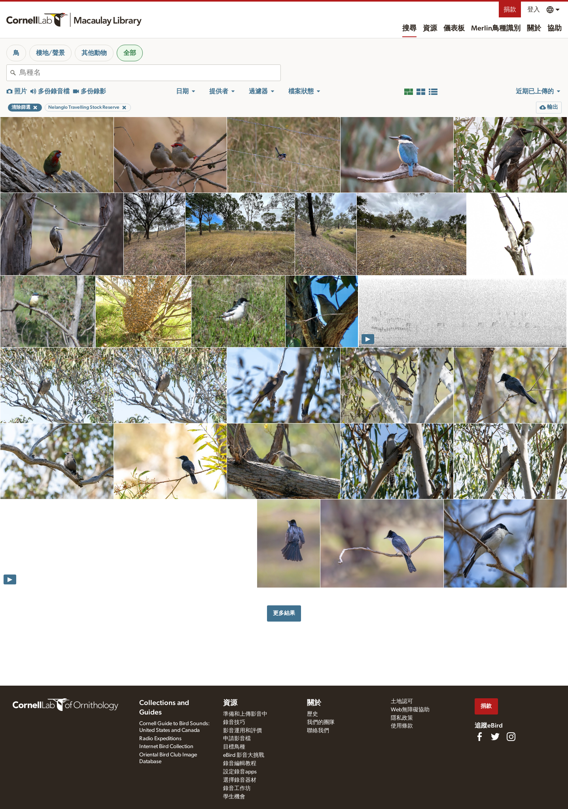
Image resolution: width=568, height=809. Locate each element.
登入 (533, 9)
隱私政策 (402, 718)
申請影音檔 (237, 738)
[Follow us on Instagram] (511, 736)
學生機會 (234, 797)
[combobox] (149, 73)
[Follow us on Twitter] (495, 736)
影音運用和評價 (242, 730)
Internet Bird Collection (166, 746)
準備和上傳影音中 (245, 714)
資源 (430, 28)
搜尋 (409, 28)
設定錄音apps (240, 772)
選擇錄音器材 (239, 780)
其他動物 (94, 53)
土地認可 (402, 701)
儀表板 (454, 28)
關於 (534, 28)
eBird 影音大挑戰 (243, 755)
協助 (554, 28)
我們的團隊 (321, 722)
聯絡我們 (318, 730)
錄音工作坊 (237, 788)
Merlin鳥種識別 (496, 28)
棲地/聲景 (50, 53)
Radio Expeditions (160, 738)
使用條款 (402, 726)
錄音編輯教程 (239, 763)
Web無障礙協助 (410, 710)
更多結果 (284, 613)
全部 (129, 53)
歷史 (312, 714)
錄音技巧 (234, 722)
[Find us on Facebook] (479, 736)
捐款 (510, 9)
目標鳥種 (234, 747)
